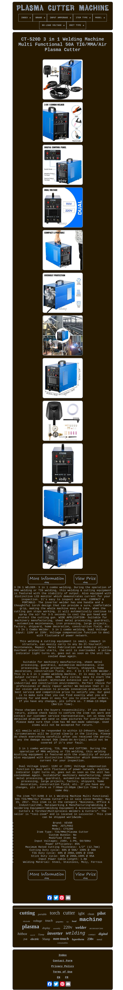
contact (91, 934)
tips (67, 922)
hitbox (22, 934)
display (46, 928)
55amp (41, 934)
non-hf (32, 935)
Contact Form (62, 960)
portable (42, 914)
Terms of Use (62, 971)
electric (34, 939)
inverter (55, 933)
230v (90, 939)
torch (55, 913)
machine (91, 920)
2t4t (25, 939)
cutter (69, 913)
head (74, 921)
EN (58, 977)
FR (66, 977)
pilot (101, 913)
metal (99, 939)
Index (63, 955)
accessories (96, 928)
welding (75, 933)
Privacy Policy (62, 966)
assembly (56, 928)
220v (67, 927)
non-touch (61, 939)
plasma (30, 926)
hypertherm (78, 939)
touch (49, 920)
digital (103, 934)
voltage (37, 920)
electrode (26, 921)
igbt (81, 913)
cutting (27, 913)
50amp (46, 939)
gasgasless (59, 922)
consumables (62, 943)
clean (91, 914)
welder (81, 927)
